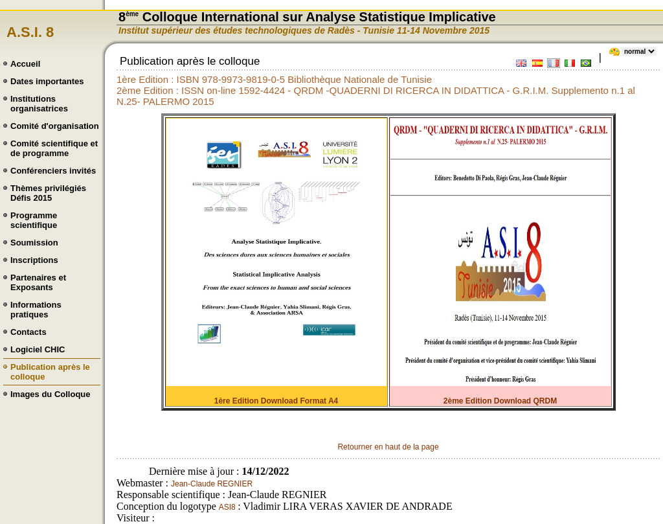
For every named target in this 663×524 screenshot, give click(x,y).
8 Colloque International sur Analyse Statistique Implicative (307, 17)
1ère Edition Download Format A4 (276, 400)
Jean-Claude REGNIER (212, 483)
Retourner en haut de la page (387, 446)
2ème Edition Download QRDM (500, 400)
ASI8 (228, 507)
